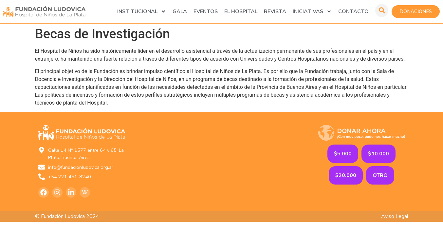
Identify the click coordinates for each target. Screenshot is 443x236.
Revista (275, 11)
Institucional (141, 11)
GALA (180, 11)
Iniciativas (312, 11)
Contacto (353, 11)
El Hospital (240, 11)
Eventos (206, 11)
